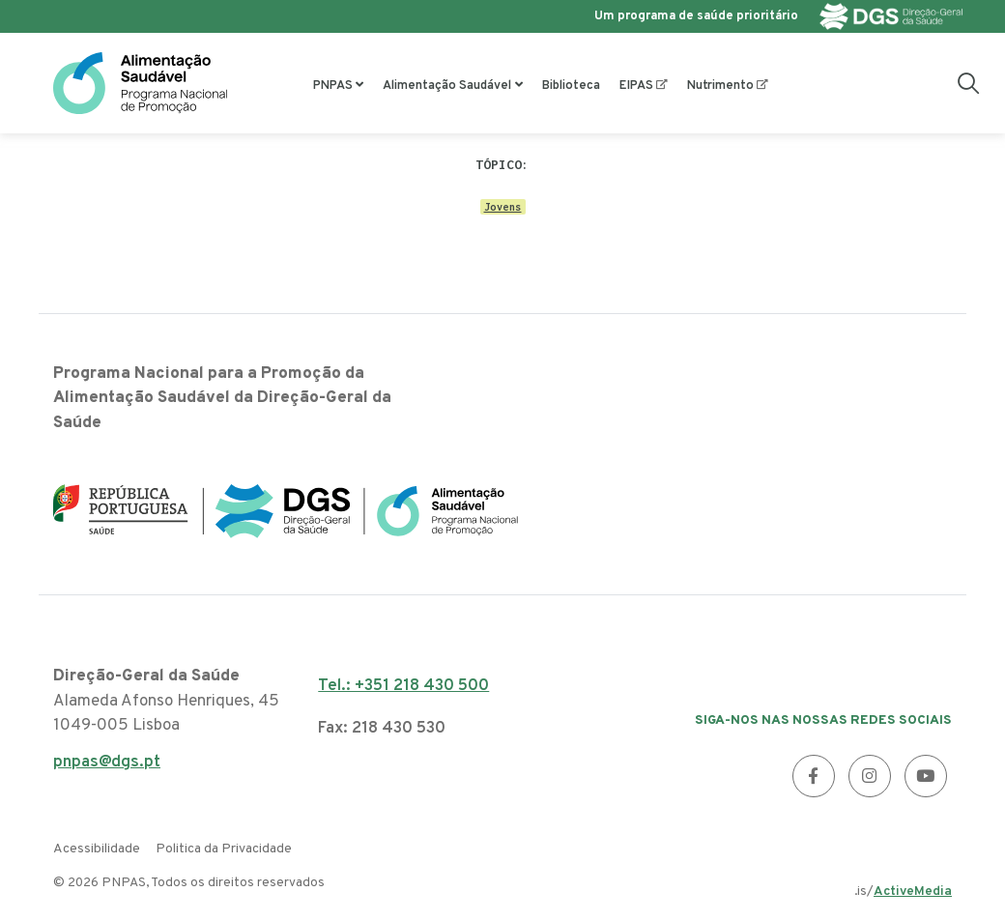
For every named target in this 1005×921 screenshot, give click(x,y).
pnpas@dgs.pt (106, 768)
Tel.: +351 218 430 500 (403, 686)
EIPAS (636, 86)
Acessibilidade (96, 849)
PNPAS (333, 86)
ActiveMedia (913, 891)
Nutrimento (720, 86)
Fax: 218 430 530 (381, 728)
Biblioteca (571, 86)
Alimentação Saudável (447, 86)
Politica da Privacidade (224, 849)
